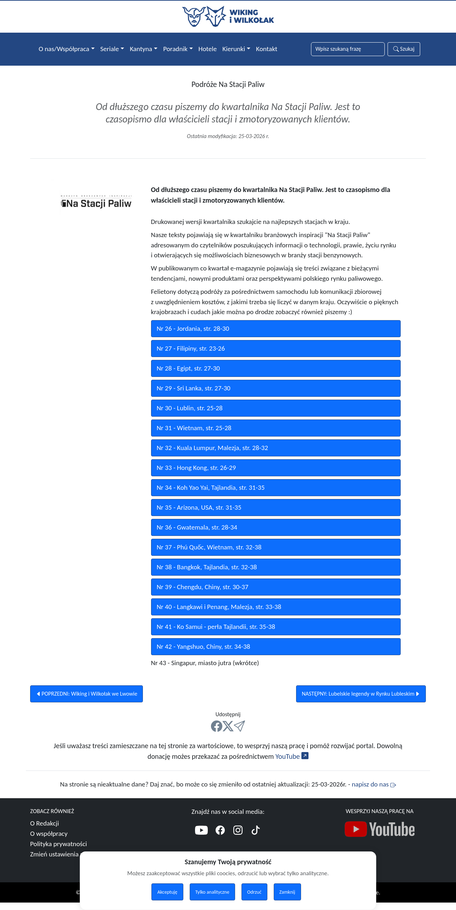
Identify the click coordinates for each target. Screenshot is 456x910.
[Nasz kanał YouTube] (379, 838)
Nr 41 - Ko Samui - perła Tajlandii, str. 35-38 (216, 634)
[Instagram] (237, 839)
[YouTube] (201, 839)
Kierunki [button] (233, 49)
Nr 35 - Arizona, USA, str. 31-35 (199, 515)
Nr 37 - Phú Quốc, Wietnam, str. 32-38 (209, 554)
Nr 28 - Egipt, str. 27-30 (188, 376)
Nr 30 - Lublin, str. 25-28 (190, 415)
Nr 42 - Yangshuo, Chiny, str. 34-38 (203, 654)
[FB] (216, 734)
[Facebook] (220, 839)
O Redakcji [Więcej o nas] (44, 831)
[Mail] (239, 734)
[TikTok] (255, 839)
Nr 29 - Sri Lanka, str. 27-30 (193, 395)
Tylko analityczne (212, 892)
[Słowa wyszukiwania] (348, 49)
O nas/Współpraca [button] (64, 49)
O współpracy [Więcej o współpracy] (48, 841)
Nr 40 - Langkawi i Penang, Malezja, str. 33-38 (219, 614)
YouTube (292, 764)
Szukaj (404, 48)
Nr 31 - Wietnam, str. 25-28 (194, 435)
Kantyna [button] (141, 49)
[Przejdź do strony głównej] (228, 16)
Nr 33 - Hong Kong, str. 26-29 (196, 475)
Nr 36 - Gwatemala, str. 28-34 (197, 535)
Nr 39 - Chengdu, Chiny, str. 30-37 (203, 594)
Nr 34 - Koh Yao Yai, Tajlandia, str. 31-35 (211, 495)
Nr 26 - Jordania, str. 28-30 (193, 336)
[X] (228, 734)
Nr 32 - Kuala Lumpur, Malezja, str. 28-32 (212, 455)
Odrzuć (254, 892)
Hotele (208, 49)
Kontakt (266, 49)
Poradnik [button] (175, 49)
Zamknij (287, 892)
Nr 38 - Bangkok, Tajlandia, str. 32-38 (207, 574)
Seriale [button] (109, 49)
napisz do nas (374, 792)
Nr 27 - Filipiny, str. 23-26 (191, 356)
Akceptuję (167, 892)
